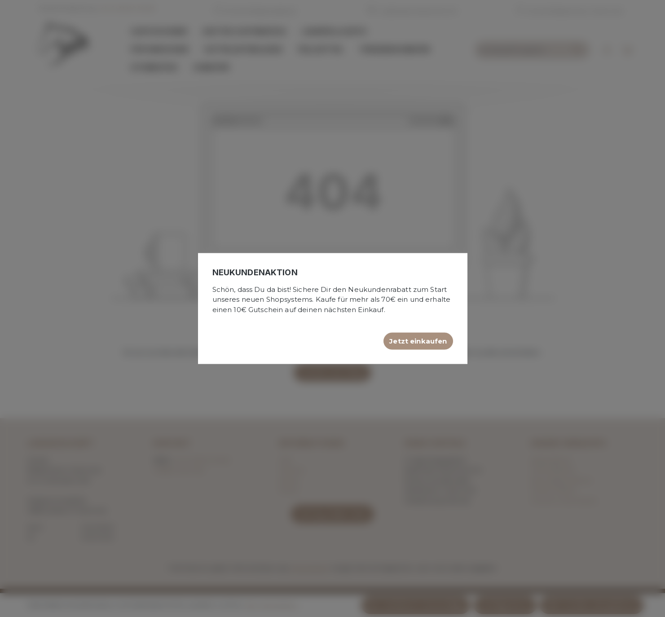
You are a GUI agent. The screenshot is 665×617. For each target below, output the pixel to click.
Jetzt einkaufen (418, 341)
